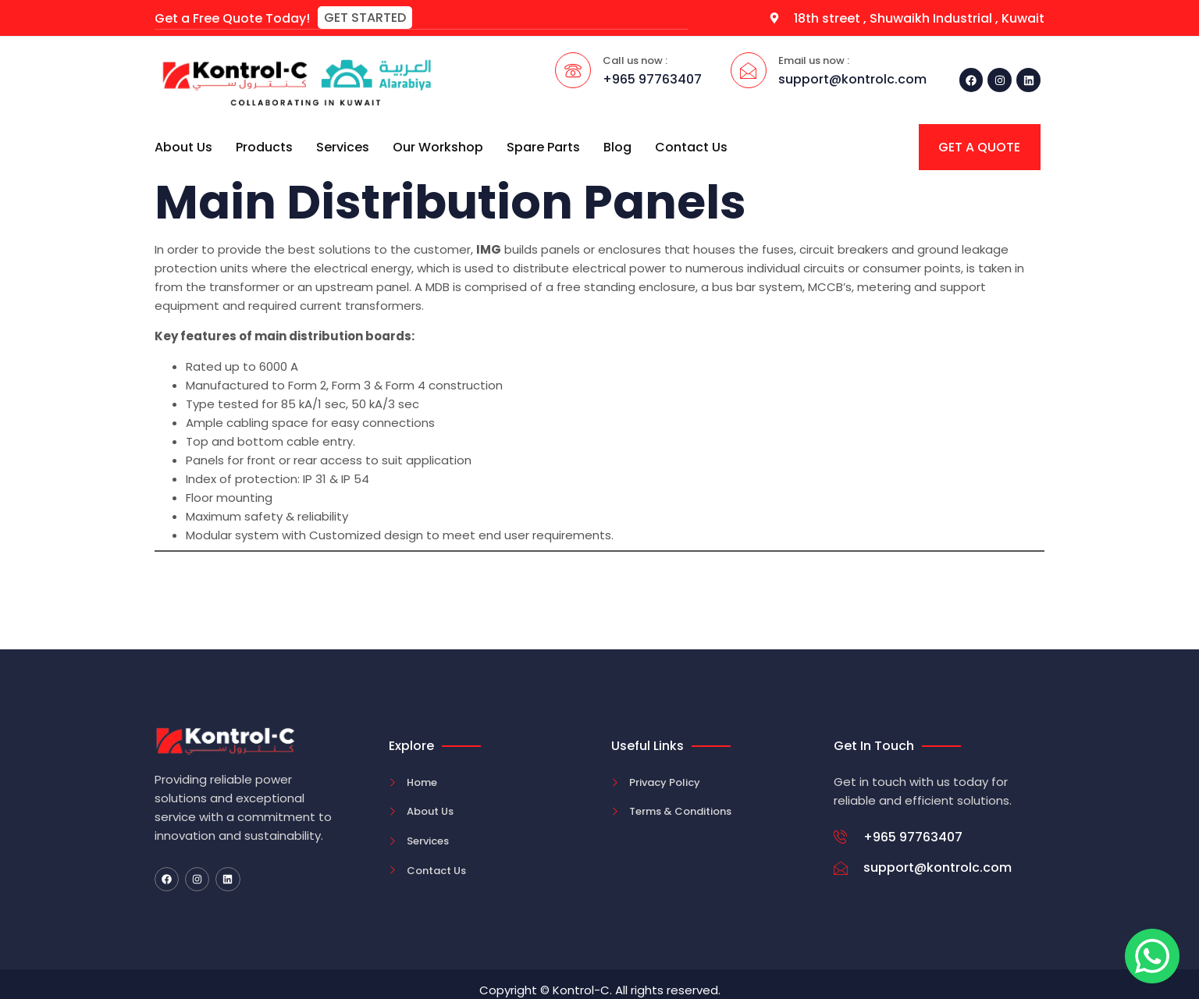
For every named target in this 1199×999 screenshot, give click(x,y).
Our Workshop (438, 146)
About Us (183, 146)
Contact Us (691, 146)
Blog (617, 146)
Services (342, 146)
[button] (365, 17)
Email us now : (813, 59)
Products (264, 146)
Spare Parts (543, 146)
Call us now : (635, 59)
